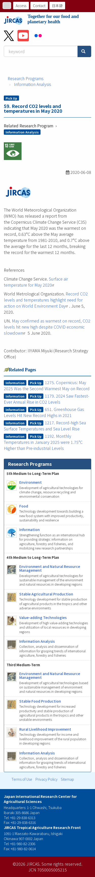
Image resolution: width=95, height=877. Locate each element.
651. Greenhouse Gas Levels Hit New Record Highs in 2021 (44, 412)
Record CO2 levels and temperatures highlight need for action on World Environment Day (46, 300)
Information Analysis (32, 84)
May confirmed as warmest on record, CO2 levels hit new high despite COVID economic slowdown (47, 327)
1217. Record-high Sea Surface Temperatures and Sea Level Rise (45, 426)
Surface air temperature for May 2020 (36, 282)
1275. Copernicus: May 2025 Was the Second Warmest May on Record (47, 385)
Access (21, 5)
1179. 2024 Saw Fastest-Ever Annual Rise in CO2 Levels (46, 399)
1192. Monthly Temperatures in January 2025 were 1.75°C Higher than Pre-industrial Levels (43, 442)
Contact (39, 5)
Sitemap (67, 779)
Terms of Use (21, 779)
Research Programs (26, 78)
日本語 (57, 5)
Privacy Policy (46, 779)
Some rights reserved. (62, 864)
